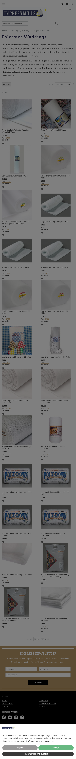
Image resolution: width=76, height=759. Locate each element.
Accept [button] (56, 748)
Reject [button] (20, 748)
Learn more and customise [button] (38, 754)
